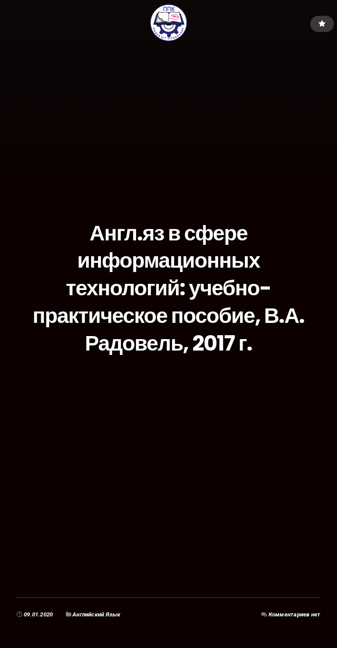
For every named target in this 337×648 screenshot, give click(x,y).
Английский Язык (96, 614)
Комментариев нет (295, 614)
